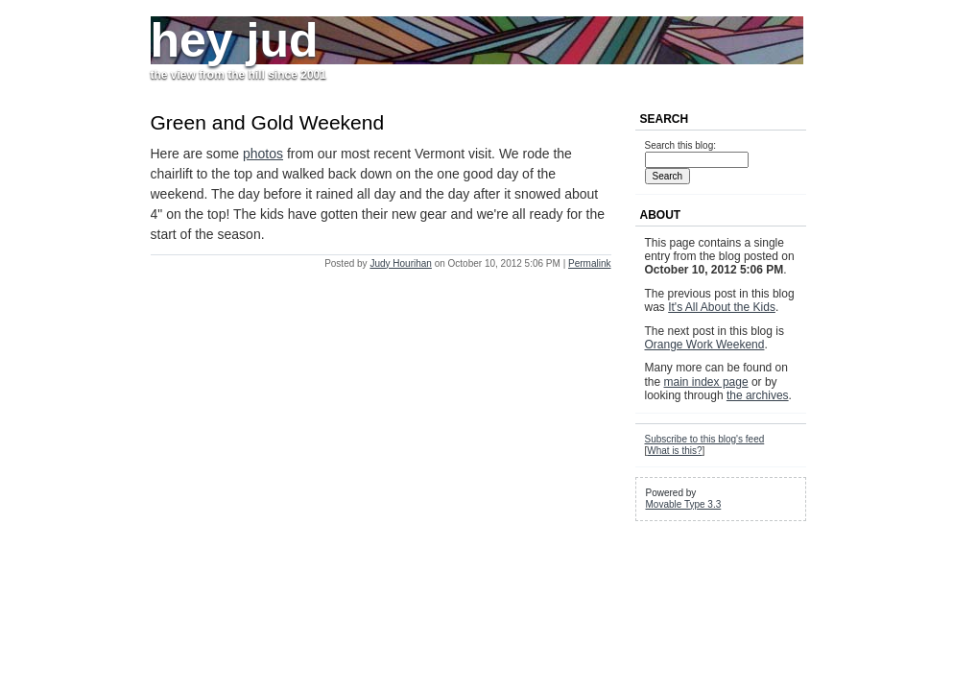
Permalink (589, 263)
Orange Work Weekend (705, 344)
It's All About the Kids (721, 307)
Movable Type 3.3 (684, 504)
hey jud (235, 40)
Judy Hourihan (400, 263)
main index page (706, 382)
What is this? (674, 450)
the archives (758, 395)
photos (263, 153)
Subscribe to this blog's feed (705, 439)
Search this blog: (681, 145)
